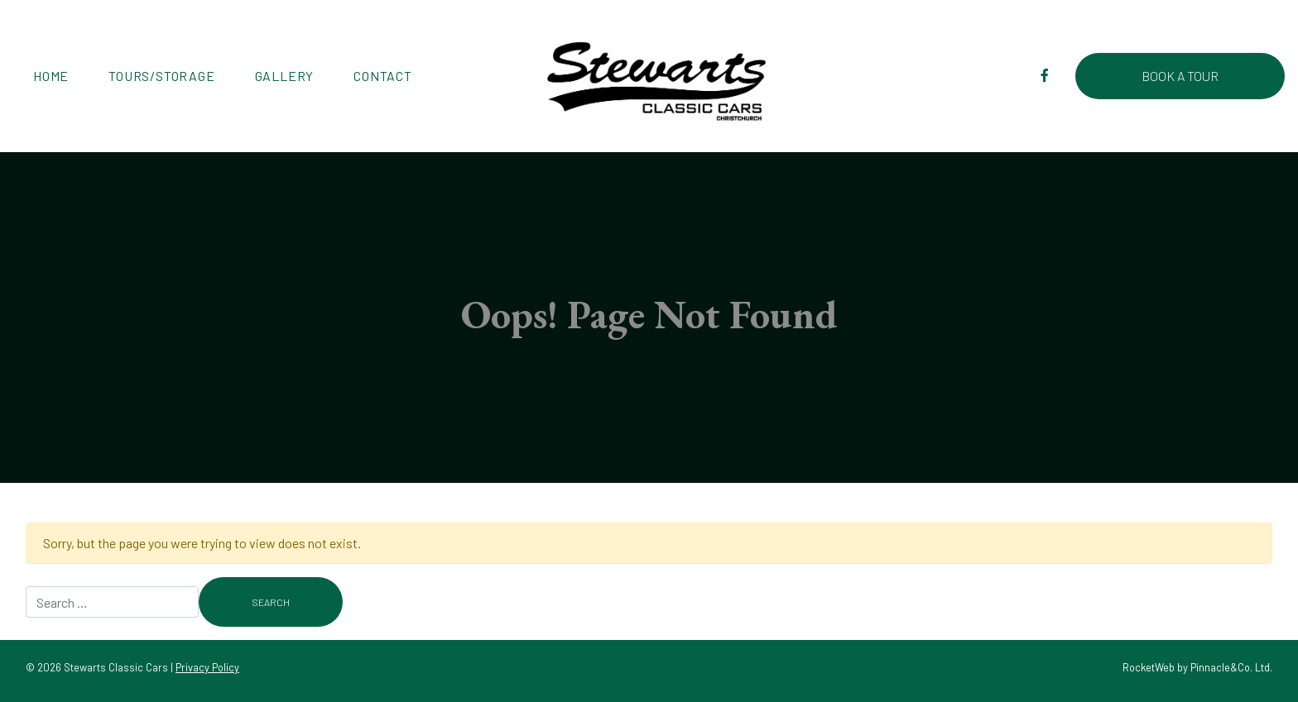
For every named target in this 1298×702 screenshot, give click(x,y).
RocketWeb (1149, 667)
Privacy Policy (207, 667)
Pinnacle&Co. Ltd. (1231, 667)
